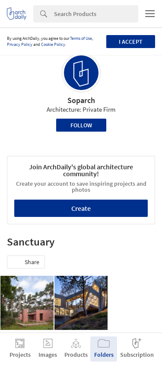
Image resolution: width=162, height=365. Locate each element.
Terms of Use (81, 38)
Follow (81, 125)
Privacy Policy (19, 44)
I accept (131, 41)
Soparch (81, 100)
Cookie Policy (53, 44)
